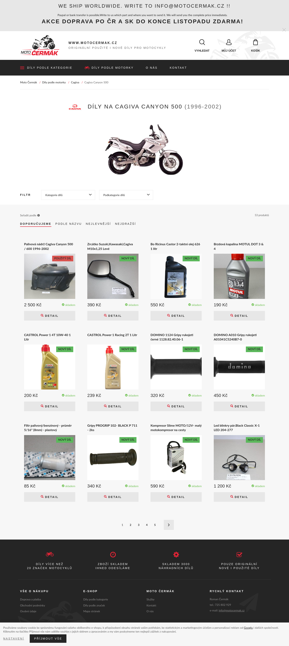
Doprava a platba (30, 599)
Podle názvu (68, 224)
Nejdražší (125, 224)
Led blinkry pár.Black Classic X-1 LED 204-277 (237, 428)
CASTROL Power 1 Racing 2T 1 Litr (112, 335)
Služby (151, 599)
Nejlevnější (98, 224)
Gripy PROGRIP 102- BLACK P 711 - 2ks (112, 428)
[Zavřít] (284, 30)
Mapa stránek (91, 611)
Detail (51, 316)
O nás (152, 68)
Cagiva (75, 82)
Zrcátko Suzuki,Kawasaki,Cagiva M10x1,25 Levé (110, 246)
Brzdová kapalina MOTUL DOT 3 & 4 (239, 246)
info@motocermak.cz (232, 610)
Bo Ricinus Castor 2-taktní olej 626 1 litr (175, 246)
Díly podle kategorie (49, 68)
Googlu (248, 627)
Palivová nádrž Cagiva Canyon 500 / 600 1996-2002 (48, 246)
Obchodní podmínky (32, 605)
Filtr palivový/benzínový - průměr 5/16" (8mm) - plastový (48, 428)
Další (169, 525)
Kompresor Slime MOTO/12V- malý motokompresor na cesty (176, 428)
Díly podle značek (94, 605)
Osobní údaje (28, 611)
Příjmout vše (48, 638)
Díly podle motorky (113, 68)
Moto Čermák (28, 82)
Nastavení (13, 638)
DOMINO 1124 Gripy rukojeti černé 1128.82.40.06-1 (172, 337)
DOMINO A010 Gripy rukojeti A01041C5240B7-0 (235, 337)
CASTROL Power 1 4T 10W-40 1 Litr (47, 337)
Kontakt (178, 68)
